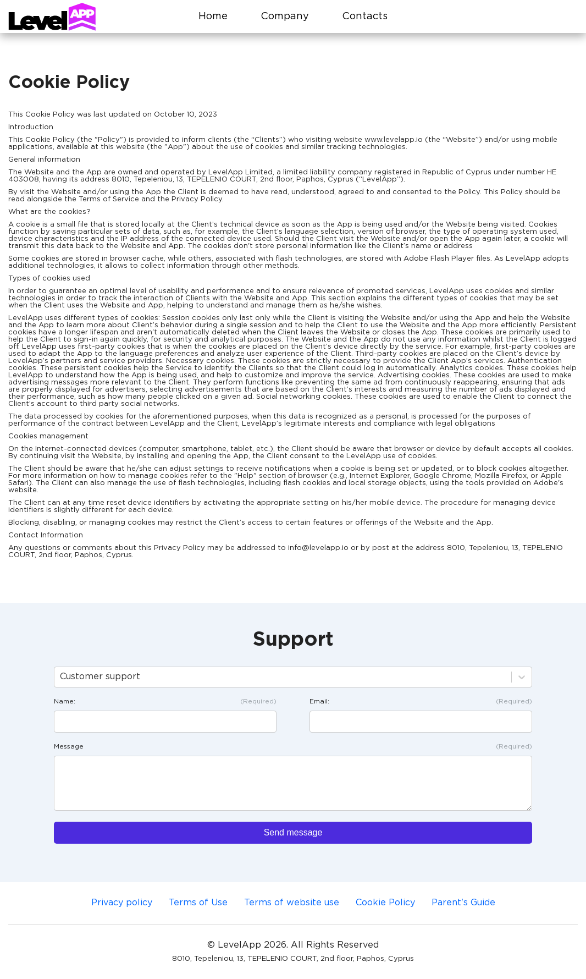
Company (285, 16)
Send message (293, 832)
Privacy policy (121, 903)
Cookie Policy (385, 903)
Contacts (365, 16)
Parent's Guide (463, 903)
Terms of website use (291, 903)
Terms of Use (198, 903)
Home (213, 16)
